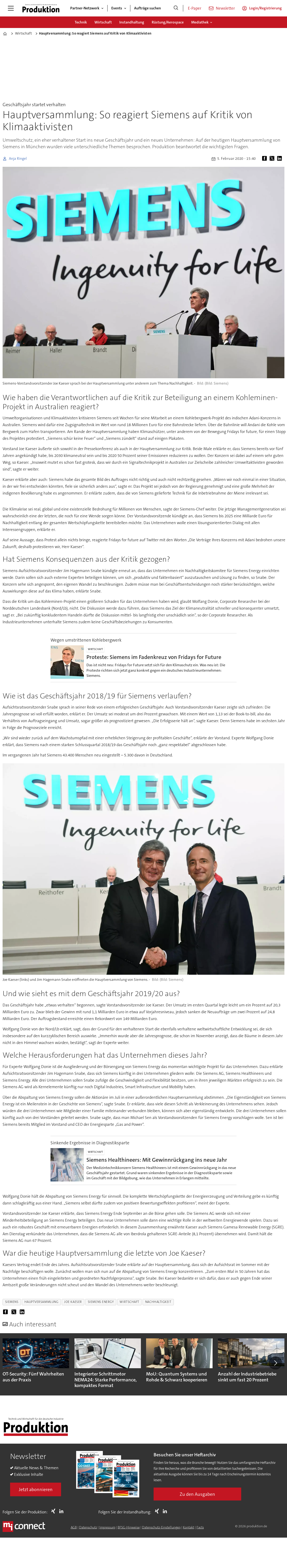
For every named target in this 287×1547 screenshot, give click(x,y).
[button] (275, 1362)
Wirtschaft (103, 22)
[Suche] (176, 8)
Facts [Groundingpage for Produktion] (200, 1527)
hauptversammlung (41, 1302)
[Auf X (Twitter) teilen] (272, 158)
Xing (54, 1511)
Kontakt (188, 1527)
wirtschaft (129, 1302)
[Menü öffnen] (10, 8)
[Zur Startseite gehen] (41, 8)
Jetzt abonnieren (36, 1489)
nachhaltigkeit (158, 1302)
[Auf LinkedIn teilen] (280, 158)
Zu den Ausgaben (197, 1494)
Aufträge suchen (147, 8)
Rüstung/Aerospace (168, 22)
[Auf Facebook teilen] (265, 158)
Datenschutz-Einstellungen (161, 1527)
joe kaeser (73, 1302)
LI (62, 1511)
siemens (12, 1302)
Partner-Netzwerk (84, 8)
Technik (81, 22)
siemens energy (101, 1302)
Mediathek (200, 22)
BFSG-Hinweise (129, 1527)
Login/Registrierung (265, 8)
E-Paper (194, 8)
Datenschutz (88, 1527)
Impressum (107, 1527)
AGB (74, 1527)
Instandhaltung (131, 22)
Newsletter (225, 8)
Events (116, 8)
